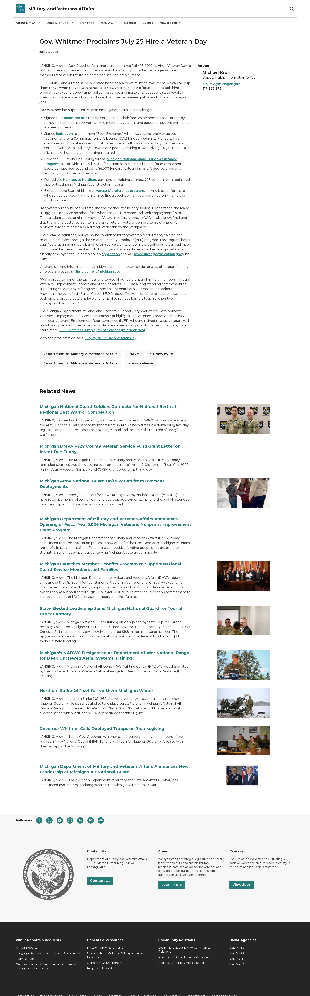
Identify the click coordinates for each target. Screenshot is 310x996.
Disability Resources (142, 987)
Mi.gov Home (76, 987)
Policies (96, 987)
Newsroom (171, 23)
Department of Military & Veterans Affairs (80, 354)
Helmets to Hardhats (80, 180)
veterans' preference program (120, 191)
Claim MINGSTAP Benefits (105, 954)
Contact (130, 23)
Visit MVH (236, 950)
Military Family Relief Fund (105, 939)
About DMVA (28, 23)
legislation (64, 134)
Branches (87, 23)
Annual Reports (26, 939)
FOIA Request (26, 950)
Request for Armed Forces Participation (185, 949)
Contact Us (100, 872)
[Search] (291, 8)
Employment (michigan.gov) (99, 271)
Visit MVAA (236, 945)
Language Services (223, 987)
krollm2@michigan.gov (221, 84)
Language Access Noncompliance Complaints (48, 945)
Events (148, 23)
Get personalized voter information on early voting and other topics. (46, 958)
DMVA (133, 354)
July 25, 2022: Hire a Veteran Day (110, 338)
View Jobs (241, 876)
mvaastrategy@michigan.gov (158, 254)
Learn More (171, 876)
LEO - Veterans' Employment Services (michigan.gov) (102, 330)
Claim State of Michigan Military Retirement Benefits (117, 947)
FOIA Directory (171, 987)
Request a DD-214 (99, 960)
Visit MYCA (236, 956)
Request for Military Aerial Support (181, 954)
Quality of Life (59, 23)
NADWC (109, 23)
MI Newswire (161, 354)
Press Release (140, 363)
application (111, 254)
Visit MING (236, 939)
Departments (195, 987)
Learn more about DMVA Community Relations (184, 941)
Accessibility (115, 987)
